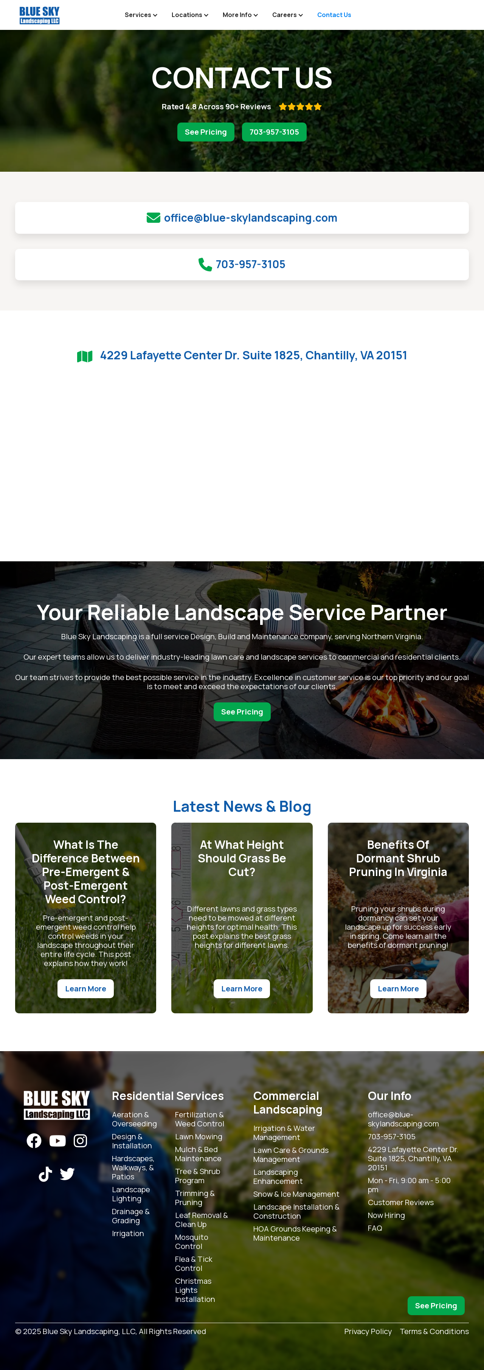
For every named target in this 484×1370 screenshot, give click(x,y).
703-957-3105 (274, 132)
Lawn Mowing (198, 1136)
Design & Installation (132, 1141)
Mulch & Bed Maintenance (198, 1154)
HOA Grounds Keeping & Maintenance (295, 1233)
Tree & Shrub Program (197, 1176)
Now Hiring (386, 1215)
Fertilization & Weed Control (199, 1119)
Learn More (85, 988)
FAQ (375, 1228)
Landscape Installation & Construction (296, 1211)
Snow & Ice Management (296, 1194)
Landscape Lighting (131, 1194)
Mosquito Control (191, 1242)
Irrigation (128, 1233)
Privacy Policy (368, 1331)
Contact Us (334, 15)
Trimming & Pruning (195, 1198)
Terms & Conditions (434, 1331)
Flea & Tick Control (194, 1264)
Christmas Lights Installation (195, 1290)
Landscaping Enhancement (278, 1177)
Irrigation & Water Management (284, 1133)
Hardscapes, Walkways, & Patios (133, 1167)
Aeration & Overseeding (134, 1119)
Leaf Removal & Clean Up (201, 1220)
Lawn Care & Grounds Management (291, 1155)
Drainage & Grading (131, 1216)
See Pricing (206, 132)
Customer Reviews (401, 1202)
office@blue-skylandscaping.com (403, 1119)
